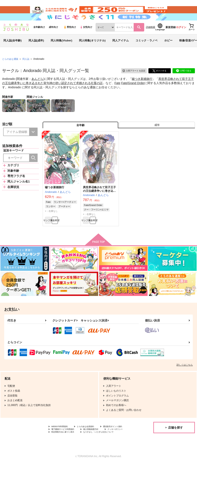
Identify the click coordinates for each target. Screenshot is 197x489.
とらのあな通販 (11, 69)
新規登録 (171, 38)
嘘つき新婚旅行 (142, 90)
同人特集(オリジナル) (92, 51)
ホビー (168, 51)
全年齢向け (39, 38)
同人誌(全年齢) (12, 51)
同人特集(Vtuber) (61, 51)
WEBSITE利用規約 (62, 442)
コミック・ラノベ (147, 51)
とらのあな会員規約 (93, 442)
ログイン (181, 38)
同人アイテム (120, 51)
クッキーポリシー (91, 449)
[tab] (157, 137)
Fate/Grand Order (133, 94)
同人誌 (27, 69)
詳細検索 (150, 38)
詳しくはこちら (185, 380)
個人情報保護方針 (61, 449)
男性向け (70, 38)
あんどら (37, 90)
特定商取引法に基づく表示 (66, 453)
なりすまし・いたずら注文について (71, 456)
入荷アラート (130, 81)
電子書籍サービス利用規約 (101, 446)
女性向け (86, 38)
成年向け (53, 38)
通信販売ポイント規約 (64, 446)
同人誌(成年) (36, 51)
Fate (117, 94)
